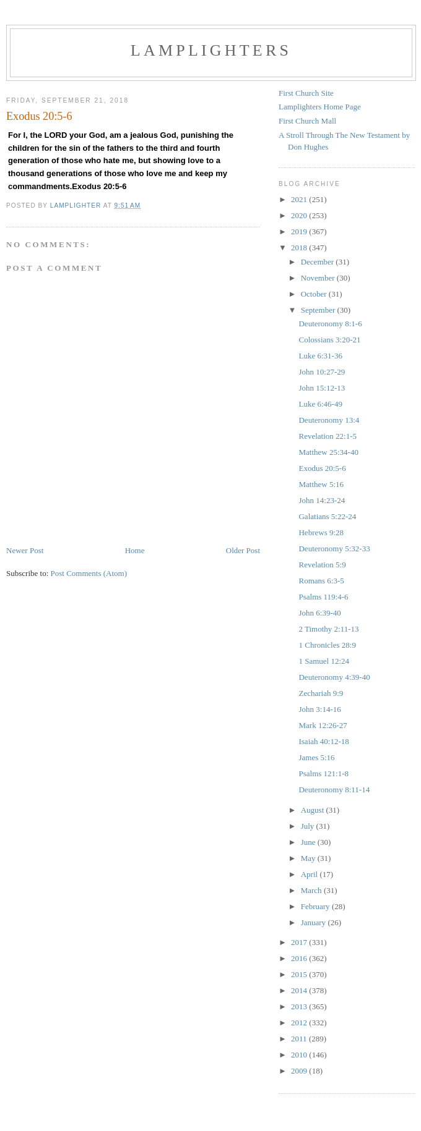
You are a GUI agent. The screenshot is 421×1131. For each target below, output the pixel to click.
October (315, 294)
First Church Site (306, 93)
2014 (300, 990)
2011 (300, 1038)
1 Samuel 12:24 (323, 661)
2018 (300, 247)
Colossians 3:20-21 (329, 339)
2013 (300, 1006)
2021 (300, 199)
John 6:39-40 (319, 612)
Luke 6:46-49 (320, 404)
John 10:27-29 (321, 371)
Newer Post (24, 550)
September (319, 310)
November (319, 277)
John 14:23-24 (321, 500)
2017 (300, 942)
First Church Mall (307, 120)
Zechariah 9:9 (320, 693)
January (314, 922)
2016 (300, 958)
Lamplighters (211, 50)
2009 (300, 1070)
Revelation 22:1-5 (327, 436)
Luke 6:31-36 (320, 355)
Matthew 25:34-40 (328, 452)
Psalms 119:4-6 (323, 596)
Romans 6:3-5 (321, 580)
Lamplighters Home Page (320, 106)
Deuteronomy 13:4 (328, 420)
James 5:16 (316, 757)
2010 (300, 1054)
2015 (300, 974)
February (316, 906)
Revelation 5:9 (321, 564)
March (312, 890)
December (318, 261)
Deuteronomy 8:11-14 (334, 789)
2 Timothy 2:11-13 (328, 628)
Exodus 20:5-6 (321, 468)
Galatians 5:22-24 (327, 516)
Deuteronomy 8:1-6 (330, 323)
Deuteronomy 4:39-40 (334, 677)
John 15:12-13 (321, 387)
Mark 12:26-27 (322, 725)
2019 (300, 231)
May (309, 858)
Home (135, 550)
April (310, 874)
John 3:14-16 (319, 709)
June (309, 842)
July (308, 826)
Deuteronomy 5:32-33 (334, 548)
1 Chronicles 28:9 (326, 645)
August (313, 810)
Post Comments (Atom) (89, 573)
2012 (300, 1022)
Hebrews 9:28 (321, 532)
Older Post (243, 550)
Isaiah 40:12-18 (323, 741)
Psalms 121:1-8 (323, 773)
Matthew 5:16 (321, 484)
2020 (300, 215)
